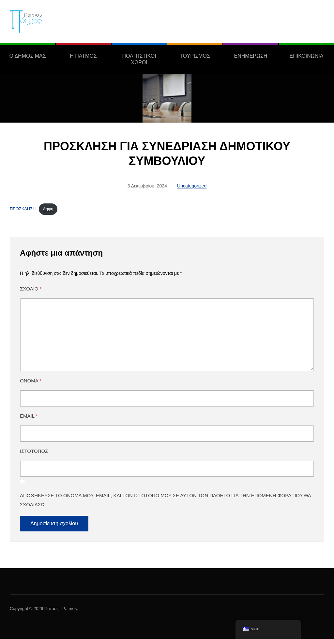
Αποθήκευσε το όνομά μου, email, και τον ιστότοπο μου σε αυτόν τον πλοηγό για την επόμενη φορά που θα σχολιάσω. (165, 500)
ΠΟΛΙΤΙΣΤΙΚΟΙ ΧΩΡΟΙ (139, 59)
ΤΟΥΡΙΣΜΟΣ (195, 56)
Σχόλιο (31, 288)
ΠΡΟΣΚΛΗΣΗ (23, 208)
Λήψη (48, 208)
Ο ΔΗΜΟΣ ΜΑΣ (27, 56)
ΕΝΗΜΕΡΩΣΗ (250, 56)
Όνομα (30, 380)
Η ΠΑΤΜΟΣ (83, 56)
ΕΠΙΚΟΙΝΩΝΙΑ (307, 56)
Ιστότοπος (34, 451)
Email (29, 416)
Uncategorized (191, 185)
